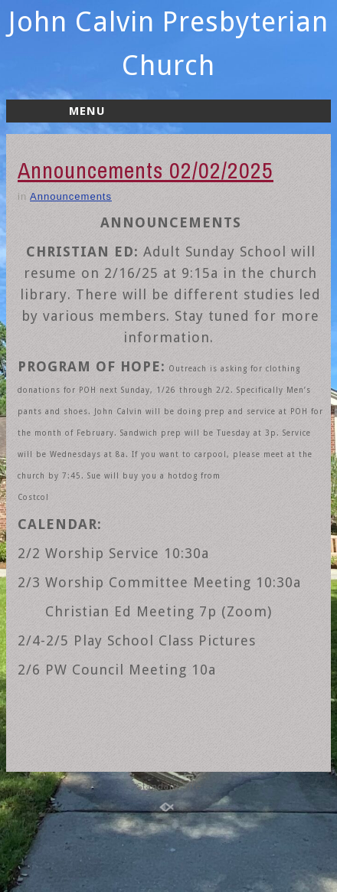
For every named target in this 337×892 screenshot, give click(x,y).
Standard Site (168, 786)
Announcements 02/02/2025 (145, 170)
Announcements (71, 196)
